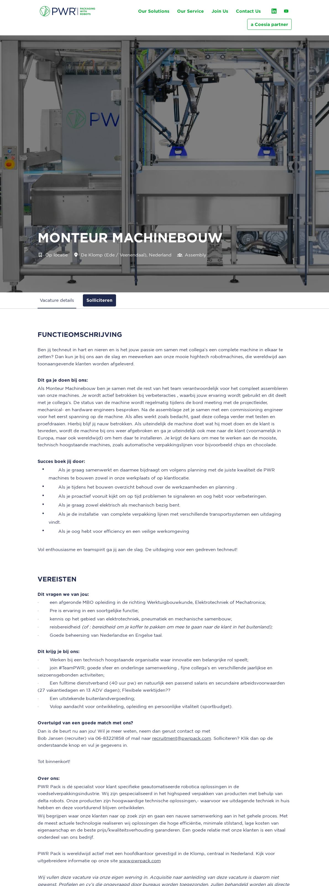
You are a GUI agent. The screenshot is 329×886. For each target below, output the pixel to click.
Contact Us (248, 11)
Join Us (220, 11)
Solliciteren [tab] (99, 300)
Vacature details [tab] (57, 300)
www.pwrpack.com (140, 860)
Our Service (190, 11)
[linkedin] (274, 11)
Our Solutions (153, 11)
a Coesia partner (269, 24)
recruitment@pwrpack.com (181, 738)
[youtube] (286, 11)
